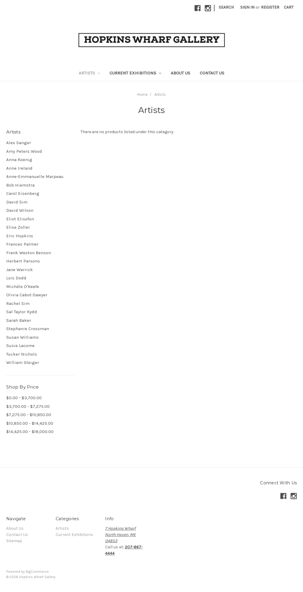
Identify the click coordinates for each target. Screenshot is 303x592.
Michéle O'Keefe (22, 286)
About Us (180, 73)
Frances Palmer (22, 244)
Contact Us (212, 73)
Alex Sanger (18, 142)
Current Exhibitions (135, 73)
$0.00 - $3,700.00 (24, 397)
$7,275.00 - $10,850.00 (28, 414)
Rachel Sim (18, 303)
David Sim (17, 202)
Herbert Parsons (23, 261)
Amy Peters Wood (24, 151)
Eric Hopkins (19, 235)
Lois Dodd (16, 278)
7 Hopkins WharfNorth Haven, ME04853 (120, 534)
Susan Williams (22, 337)
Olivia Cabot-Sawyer (26, 294)
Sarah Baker (18, 320)
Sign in (247, 7)
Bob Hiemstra (20, 185)
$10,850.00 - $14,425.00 (29, 423)
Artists (89, 73)
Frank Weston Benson (28, 252)
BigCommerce (37, 571)
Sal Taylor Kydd (21, 311)
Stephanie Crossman (27, 328)
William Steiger (22, 362)
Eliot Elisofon (20, 219)
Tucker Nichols (21, 354)
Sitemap (14, 540)
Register (270, 7)
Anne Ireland (19, 168)
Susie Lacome (20, 345)
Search (226, 7)
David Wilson (19, 210)
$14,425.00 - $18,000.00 (30, 431)
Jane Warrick (19, 269)
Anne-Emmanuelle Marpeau (35, 176)
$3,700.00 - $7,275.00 (28, 406)
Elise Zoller (18, 227)
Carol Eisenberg (22, 193)
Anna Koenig (19, 159)
